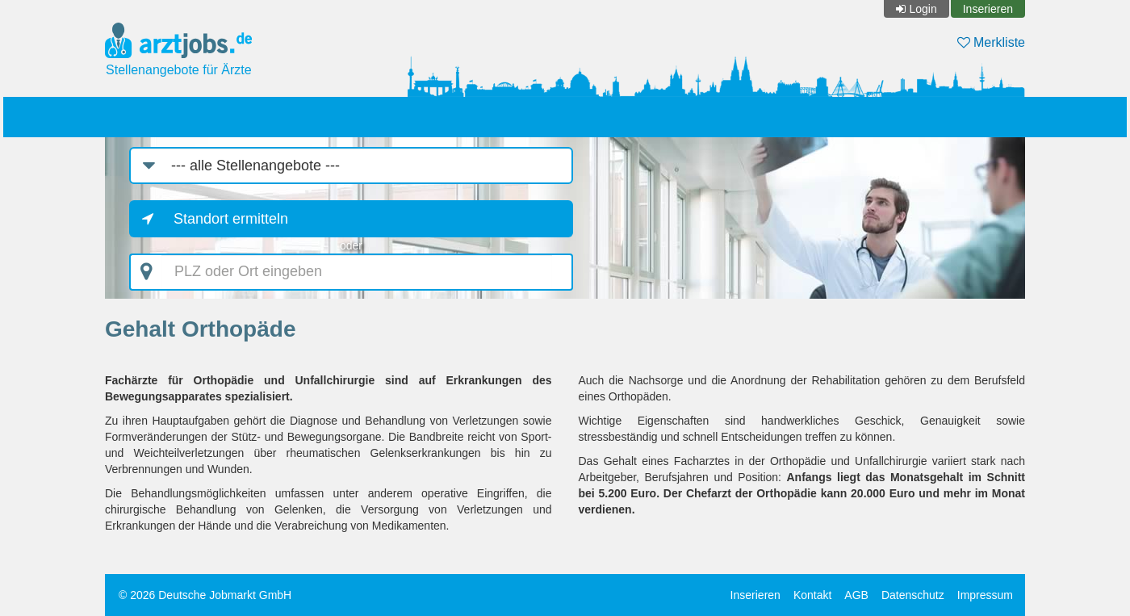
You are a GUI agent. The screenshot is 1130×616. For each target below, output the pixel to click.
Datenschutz (912, 595)
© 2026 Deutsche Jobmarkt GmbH (205, 595)
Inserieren (988, 8)
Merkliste (991, 42)
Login (922, 8)
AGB (856, 595)
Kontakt (812, 595)
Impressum (985, 595)
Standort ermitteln (231, 219)
